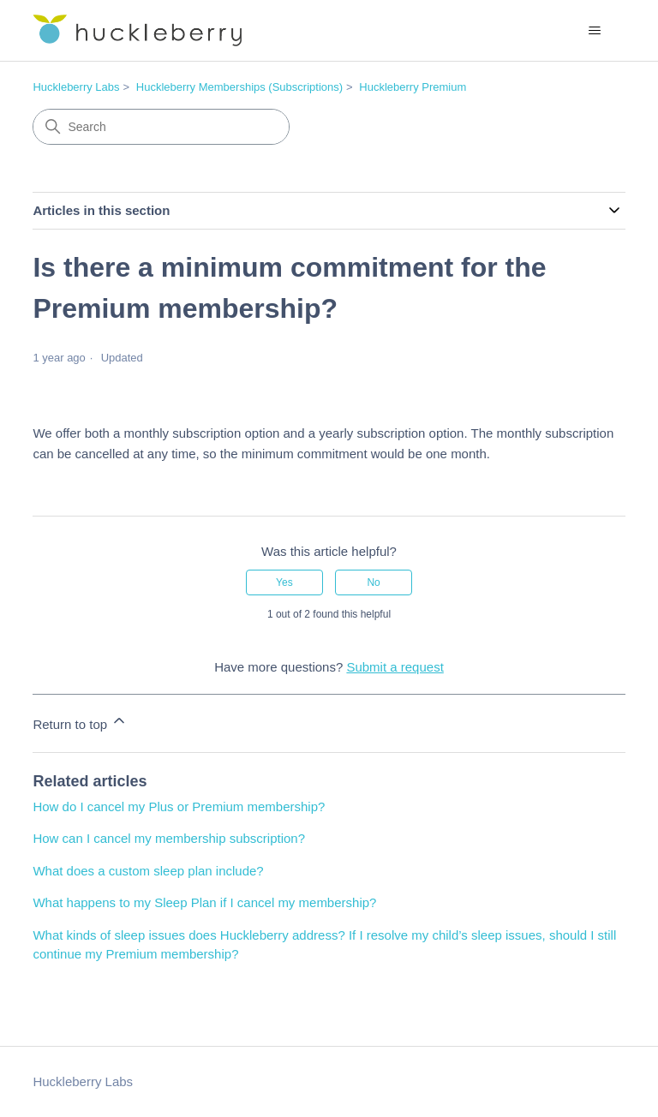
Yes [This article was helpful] (284, 582)
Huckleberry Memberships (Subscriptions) (239, 87)
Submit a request (394, 667)
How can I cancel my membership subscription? (169, 838)
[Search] (161, 127)
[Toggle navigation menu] (595, 31)
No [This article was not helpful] (373, 582)
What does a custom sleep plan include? (148, 870)
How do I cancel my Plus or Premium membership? (179, 806)
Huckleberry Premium (412, 87)
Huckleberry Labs (76, 87)
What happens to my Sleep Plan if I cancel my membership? (204, 902)
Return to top (80, 722)
